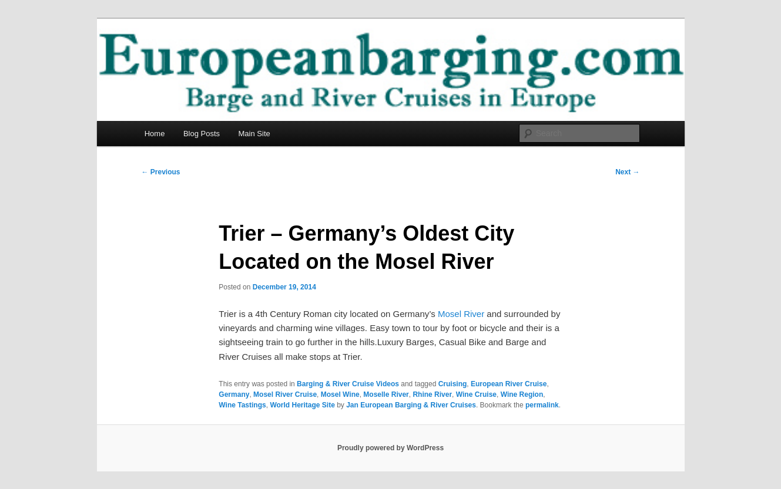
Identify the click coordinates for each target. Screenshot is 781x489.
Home (155, 133)
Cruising (452, 384)
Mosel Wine (340, 394)
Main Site (254, 133)
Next (627, 172)
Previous (161, 172)
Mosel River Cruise (285, 394)
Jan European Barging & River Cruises (411, 405)
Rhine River (432, 394)
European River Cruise (509, 384)
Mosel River (461, 314)
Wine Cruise (476, 394)
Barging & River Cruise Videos (348, 384)
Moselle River (385, 394)
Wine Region (522, 394)
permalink (542, 405)
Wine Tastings (242, 405)
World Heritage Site (302, 405)
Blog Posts (201, 133)
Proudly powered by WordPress (390, 448)
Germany (234, 394)
